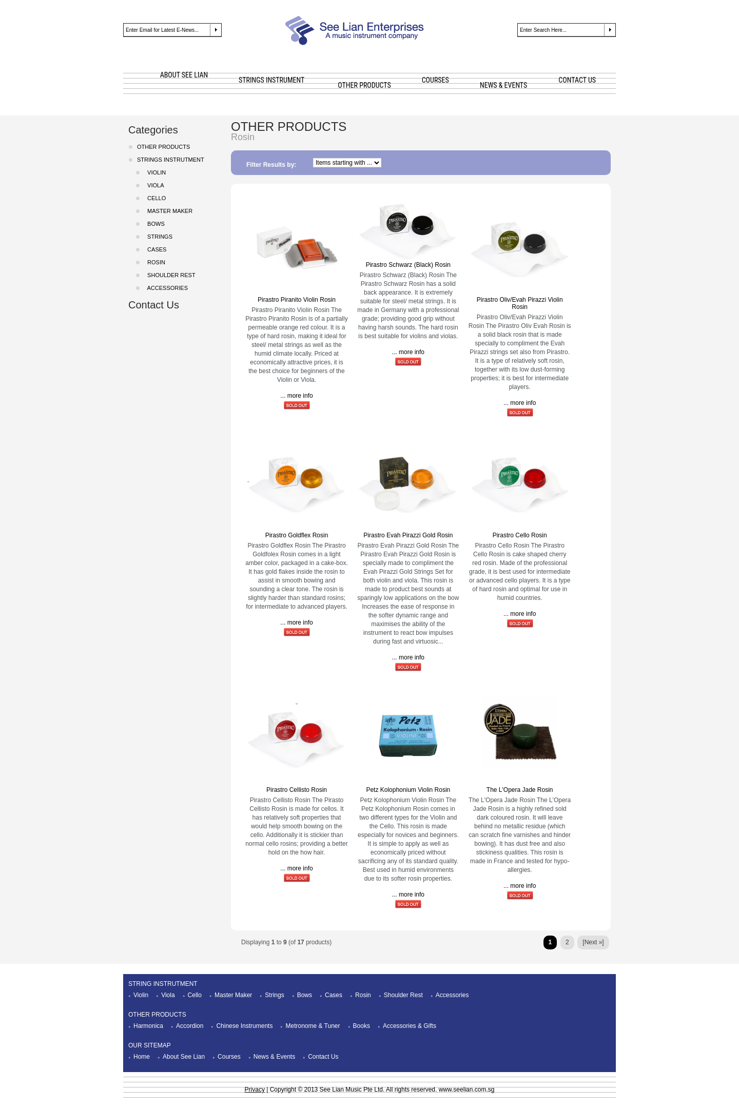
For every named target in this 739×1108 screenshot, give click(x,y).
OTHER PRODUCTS (364, 85)
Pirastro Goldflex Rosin (296, 535)
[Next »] (593, 942)
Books (361, 1025)
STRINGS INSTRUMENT (271, 80)
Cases (333, 995)
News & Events (274, 1056)
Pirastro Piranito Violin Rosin (297, 299)
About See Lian (184, 1056)
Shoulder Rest (403, 995)
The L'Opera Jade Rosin (520, 789)
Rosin (363, 995)
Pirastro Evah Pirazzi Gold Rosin (408, 535)
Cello (155, 198)
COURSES (435, 80)
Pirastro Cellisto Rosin (296, 789)
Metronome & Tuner (312, 1025)
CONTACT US (577, 80)
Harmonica (148, 1025)
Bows (304, 995)
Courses (229, 1056)
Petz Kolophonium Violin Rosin (408, 789)
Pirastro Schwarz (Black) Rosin (408, 264)
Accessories (166, 288)
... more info (296, 395)
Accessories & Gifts (409, 1025)
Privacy (255, 1089)
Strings (274, 995)
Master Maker (233, 995)
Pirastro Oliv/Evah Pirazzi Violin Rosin (520, 303)
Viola (154, 185)
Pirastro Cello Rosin (520, 535)
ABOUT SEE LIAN (184, 75)
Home (141, 1056)
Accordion (189, 1025)
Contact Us (153, 304)
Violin (140, 995)
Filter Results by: (271, 164)
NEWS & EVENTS (503, 85)
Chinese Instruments (244, 1025)
